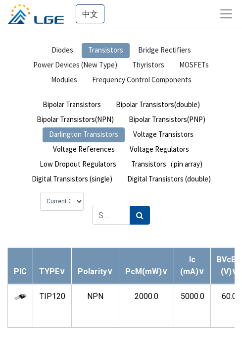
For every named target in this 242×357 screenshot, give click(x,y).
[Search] (140, 215)
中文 (90, 14)
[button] (52, 271)
